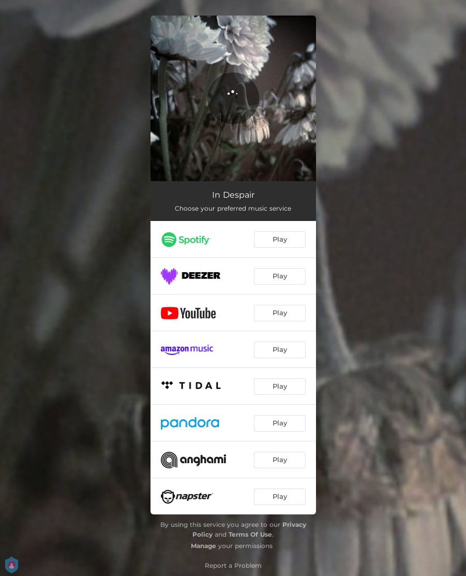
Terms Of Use (250, 534)
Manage (203, 546)
